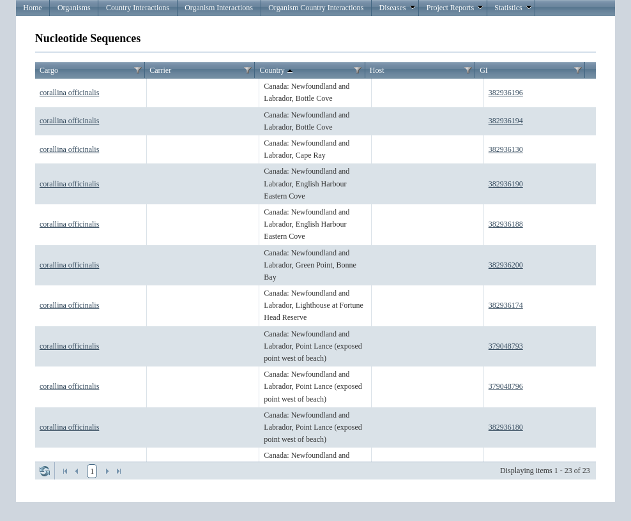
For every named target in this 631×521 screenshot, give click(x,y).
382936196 (506, 92)
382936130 (506, 149)
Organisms (74, 7)
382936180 (506, 427)
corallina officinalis (69, 92)
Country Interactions (137, 7)
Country (277, 71)
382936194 (506, 120)
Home (32, 7)
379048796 (506, 386)
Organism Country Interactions (315, 7)
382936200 (506, 264)
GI (484, 70)
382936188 (506, 224)
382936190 (506, 183)
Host (377, 70)
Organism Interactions (219, 7)
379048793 (506, 346)
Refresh (45, 471)
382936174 (506, 305)
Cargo (49, 70)
